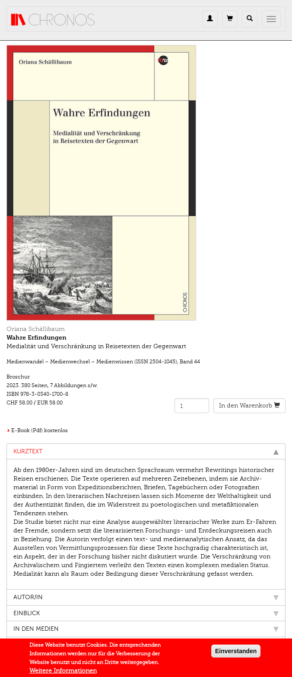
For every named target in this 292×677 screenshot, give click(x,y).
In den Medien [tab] (146, 629)
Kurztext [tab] (146, 451)
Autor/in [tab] (146, 597)
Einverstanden (236, 653)
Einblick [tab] (146, 613)
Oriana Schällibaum (35, 329)
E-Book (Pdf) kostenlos (39, 430)
